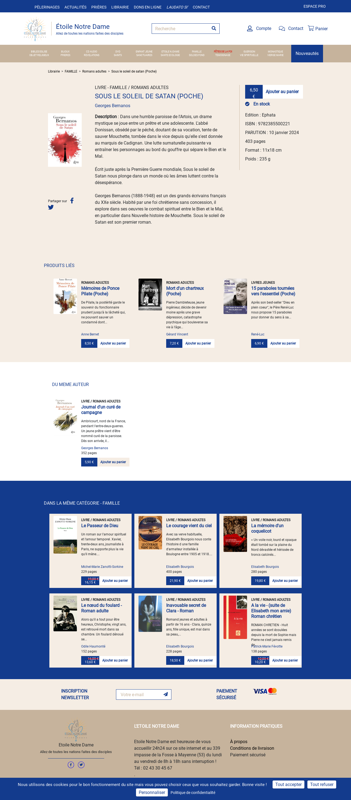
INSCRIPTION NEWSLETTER (75, 694)
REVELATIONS (91, 55)
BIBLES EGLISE (39, 51)
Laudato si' (177, 7)
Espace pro (315, 6)
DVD (117, 51)
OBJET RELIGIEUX (39, 55)
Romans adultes (94, 71)
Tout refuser (321, 784)
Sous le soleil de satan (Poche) (134, 71)
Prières (98, 7)
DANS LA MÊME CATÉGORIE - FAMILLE (82, 503)
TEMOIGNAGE (222, 55)
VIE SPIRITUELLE (249, 55)
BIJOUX (65, 51)
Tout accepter (288, 784)
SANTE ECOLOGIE (170, 55)
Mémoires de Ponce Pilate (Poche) (100, 291)
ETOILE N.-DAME (170, 51)
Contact (201, 7)
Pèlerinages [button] (47, 7)
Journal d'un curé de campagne (100, 409)
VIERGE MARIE (275, 55)
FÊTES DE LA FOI (223, 51)
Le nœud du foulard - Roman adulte (101, 608)
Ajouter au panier (282, 91)
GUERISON (249, 51)
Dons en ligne (148, 7)
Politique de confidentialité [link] (193, 792)
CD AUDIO (91, 51)
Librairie (120, 7)
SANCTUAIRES (144, 55)
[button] (50, 140)
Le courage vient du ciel (189, 525)
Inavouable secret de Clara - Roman (186, 608)
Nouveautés (307, 53)
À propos (238, 741)
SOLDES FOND (197, 55)
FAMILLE (197, 51)
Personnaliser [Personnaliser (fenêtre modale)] (152, 792)
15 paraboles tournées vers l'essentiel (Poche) (273, 291)
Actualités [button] (75, 7)
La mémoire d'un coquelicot (267, 528)
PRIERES (65, 55)
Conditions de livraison (252, 748)
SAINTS (118, 55)
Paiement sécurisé (247, 754)
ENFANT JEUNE (144, 51)
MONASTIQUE (275, 51)
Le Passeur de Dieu (99, 525)
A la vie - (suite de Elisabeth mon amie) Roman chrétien (271, 611)
